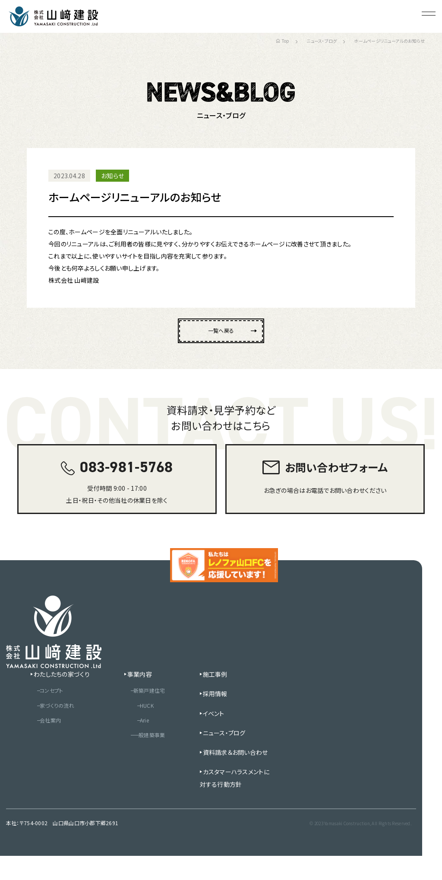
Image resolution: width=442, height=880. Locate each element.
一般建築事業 (143, 758)
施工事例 (217, 696)
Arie (137, 743)
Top (282, 41)
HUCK (139, 728)
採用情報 (217, 716)
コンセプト (42, 713)
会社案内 (40, 743)
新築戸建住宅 (143, 713)
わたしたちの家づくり (50, 696)
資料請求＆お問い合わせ (234, 774)
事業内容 (131, 696)
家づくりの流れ (48, 728)
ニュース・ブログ (321, 41)
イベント (216, 735)
